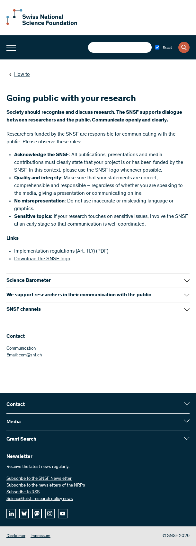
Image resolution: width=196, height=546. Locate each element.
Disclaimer (15, 536)
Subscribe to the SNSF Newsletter (39, 479)
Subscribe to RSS (23, 492)
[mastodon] (37, 513)
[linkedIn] (11, 513)
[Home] (41, 23)
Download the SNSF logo (42, 259)
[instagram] (50, 513)
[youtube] (62, 513)
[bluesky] (24, 513)
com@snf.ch (30, 355)
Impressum (40, 536)
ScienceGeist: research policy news (39, 499)
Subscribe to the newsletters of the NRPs (45, 485)
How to (19, 74)
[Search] (184, 47)
